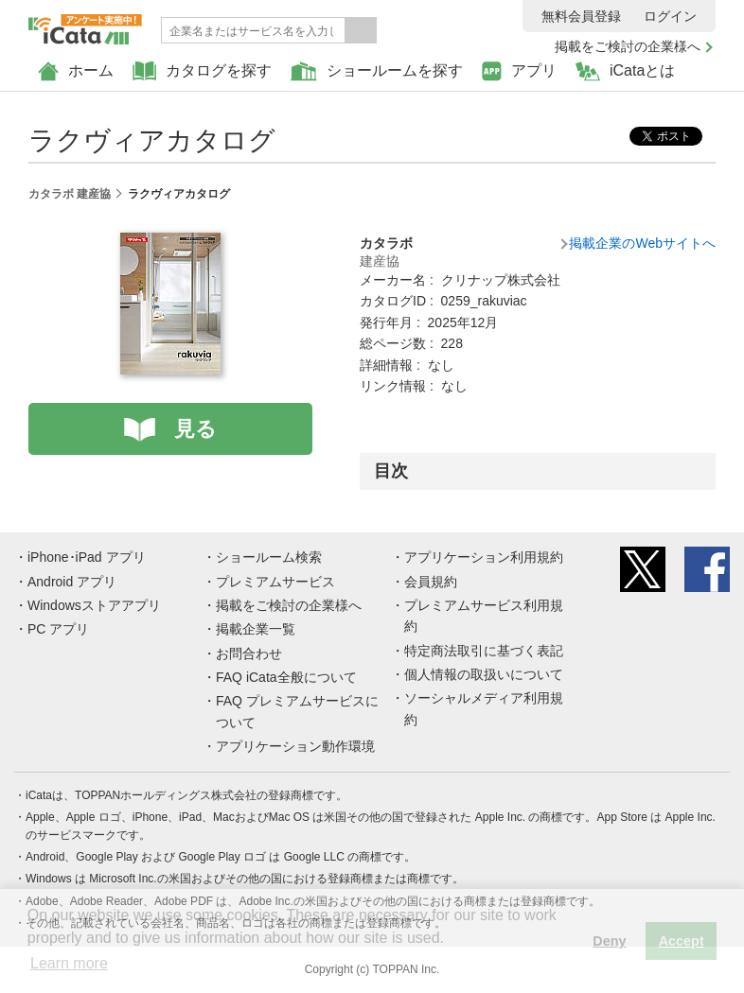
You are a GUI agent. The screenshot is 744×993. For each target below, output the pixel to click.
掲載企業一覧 (255, 628)
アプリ (519, 71)
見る (195, 429)
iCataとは (625, 71)
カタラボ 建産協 (69, 193)
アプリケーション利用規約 (483, 557)
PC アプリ (58, 628)
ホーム (76, 71)
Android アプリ (71, 581)
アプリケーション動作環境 (295, 746)
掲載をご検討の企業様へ (627, 46)
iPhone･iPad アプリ (86, 557)
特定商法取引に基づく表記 (483, 650)
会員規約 (430, 581)
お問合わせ (249, 653)
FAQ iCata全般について (286, 677)
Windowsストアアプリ (94, 605)
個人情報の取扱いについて (483, 674)
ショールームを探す (377, 71)
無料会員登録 (581, 16)
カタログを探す (202, 71)
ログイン (670, 16)
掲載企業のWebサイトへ (642, 243)
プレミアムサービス (275, 581)
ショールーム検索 (269, 557)
